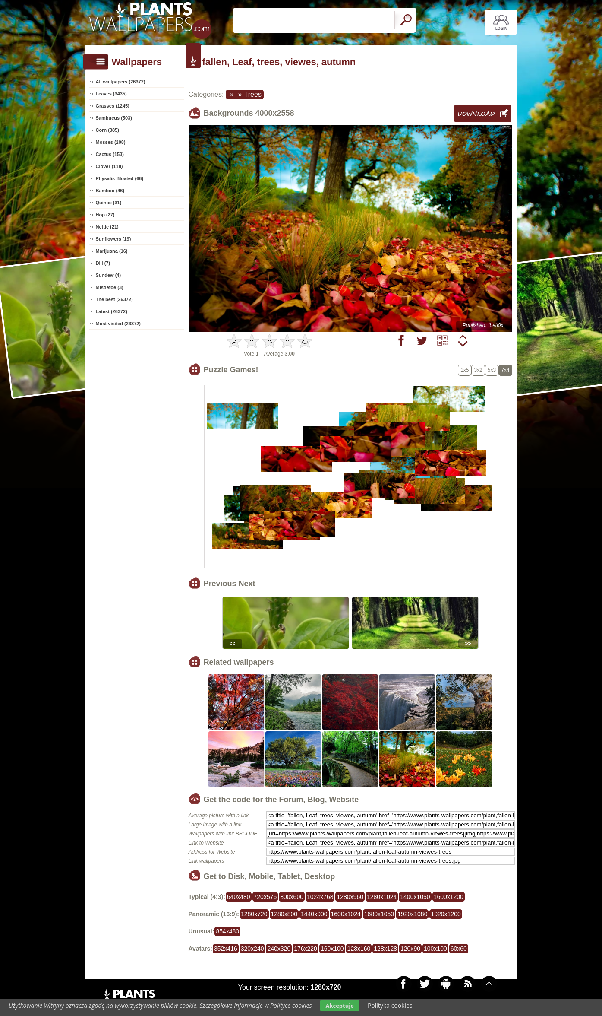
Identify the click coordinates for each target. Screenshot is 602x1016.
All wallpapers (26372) (120, 81)
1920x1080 (412, 914)
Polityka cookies (390, 1005)
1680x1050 (379, 914)
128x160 (359, 948)
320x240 (252, 948)
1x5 (464, 370)
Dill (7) (103, 263)
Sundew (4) (108, 275)
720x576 (265, 896)
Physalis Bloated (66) (120, 178)
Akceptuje (339, 1006)
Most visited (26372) (118, 323)
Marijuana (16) (112, 251)
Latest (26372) (111, 311)
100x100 (435, 948)
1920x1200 (445, 914)
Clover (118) (109, 166)
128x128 (385, 948)
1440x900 (314, 914)
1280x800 (284, 914)
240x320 (278, 948)
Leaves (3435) (111, 93)
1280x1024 (382, 896)
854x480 (227, 931)
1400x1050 (415, 896)
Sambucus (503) (114, 118)
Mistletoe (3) (109, 287)
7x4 (505, 370)
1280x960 (350, 896)
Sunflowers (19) (113, 238)
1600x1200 (448, 896)
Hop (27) (105, 214)
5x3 (492, 370)
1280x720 (254, 914)
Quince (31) (109, 202)
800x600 (291, 896)
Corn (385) (107, 130)
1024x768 (320, 896)
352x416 (225, 948)
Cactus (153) (110, 154)
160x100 (332, 948)
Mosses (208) (111, 142)
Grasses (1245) (112, 105)
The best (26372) (114, 299)
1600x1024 (346, 914)
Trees (253, 94)
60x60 (459, 948)
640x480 (238, 896)
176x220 (305, 948)
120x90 (410, 948)
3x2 (478, 370)
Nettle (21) (107, 226)
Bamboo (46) (110, 190)
